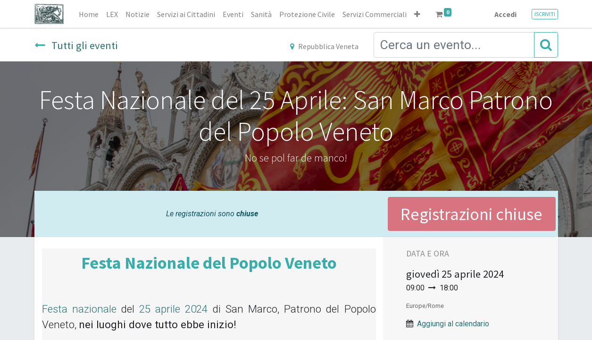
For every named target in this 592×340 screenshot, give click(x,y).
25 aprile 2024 (173, 309)
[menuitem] (88, 14)
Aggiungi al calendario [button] (453, 323)
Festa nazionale (79, 309)
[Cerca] (546, 45)
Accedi (505, 14)
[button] (417, 14)
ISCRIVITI (544, 13)
